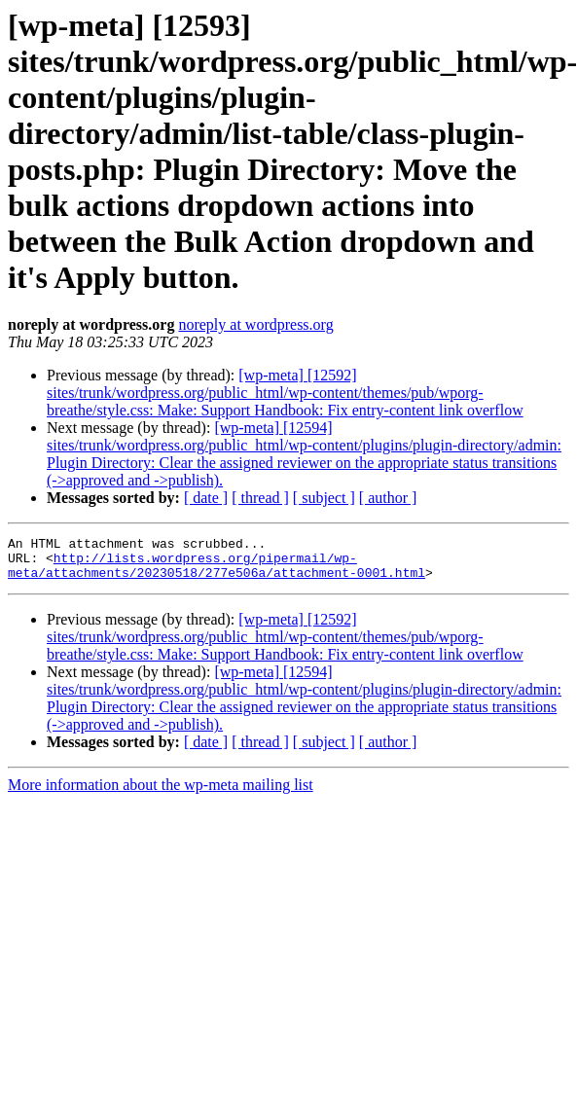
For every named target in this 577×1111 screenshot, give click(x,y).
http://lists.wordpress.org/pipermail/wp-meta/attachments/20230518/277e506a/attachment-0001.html (216, 572)
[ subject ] (324, 497)
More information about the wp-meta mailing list (160, 793)
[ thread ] (260, 497)
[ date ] (206, 497)
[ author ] (388, 497)
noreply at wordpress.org (255, 324)
